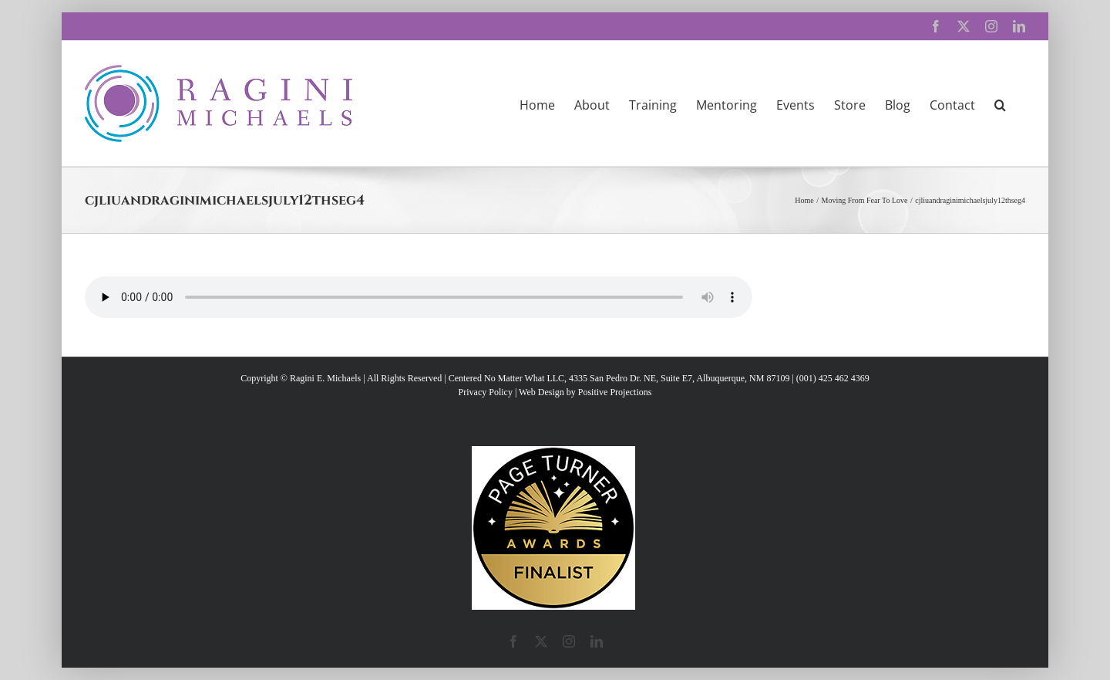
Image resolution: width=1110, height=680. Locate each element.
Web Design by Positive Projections (585, 392)
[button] (1000, 103)
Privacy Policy (486, 392)
